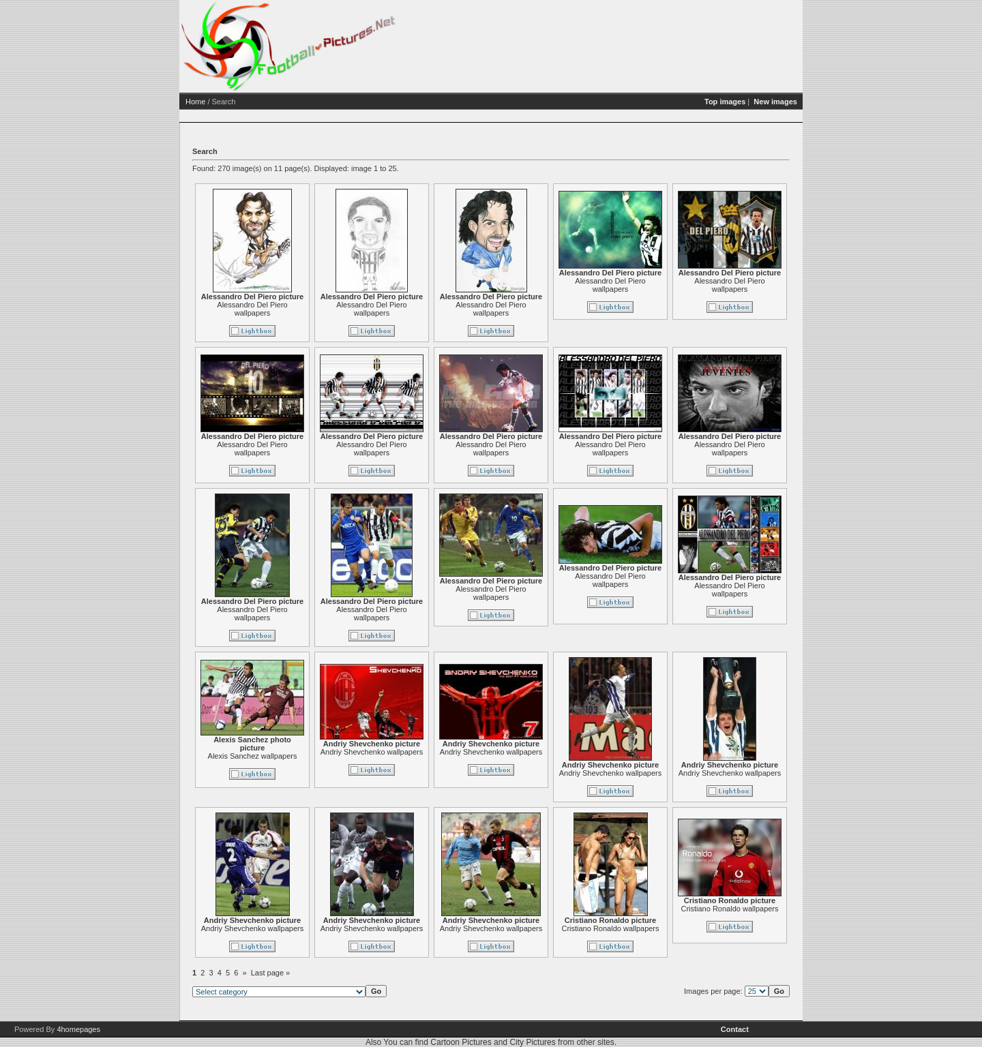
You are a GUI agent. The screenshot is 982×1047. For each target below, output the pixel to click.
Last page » (271, 973)
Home (195, 101)
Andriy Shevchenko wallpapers (372, 752)
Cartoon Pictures (460, 1042)
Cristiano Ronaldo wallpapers (610, 928)
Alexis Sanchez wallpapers (252, 756)
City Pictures (532, 1042)
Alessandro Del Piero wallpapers (252, 309)
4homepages (78, 1029)
